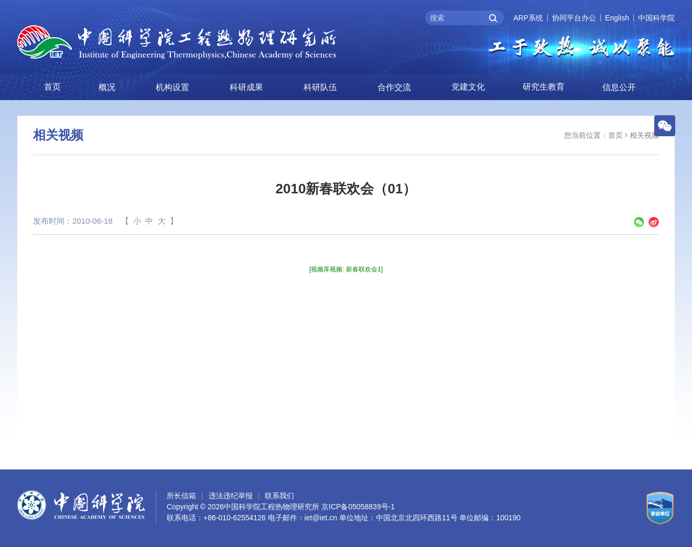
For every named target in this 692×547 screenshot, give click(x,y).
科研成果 (246, 87)
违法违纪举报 (231, 495)
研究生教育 (544, 86)
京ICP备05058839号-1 (358, 506)
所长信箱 (181, 495)
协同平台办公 (574, 17)
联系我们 (279, 495)
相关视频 (644, 135)
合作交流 (394, 87)
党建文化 (468, 86)
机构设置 (172, 87)
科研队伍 (320, 87)
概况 (107, 87)
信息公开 (619, 87)
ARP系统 (528, 18)
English (617, 18)
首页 (52, 86)
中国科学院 (656, 18)
